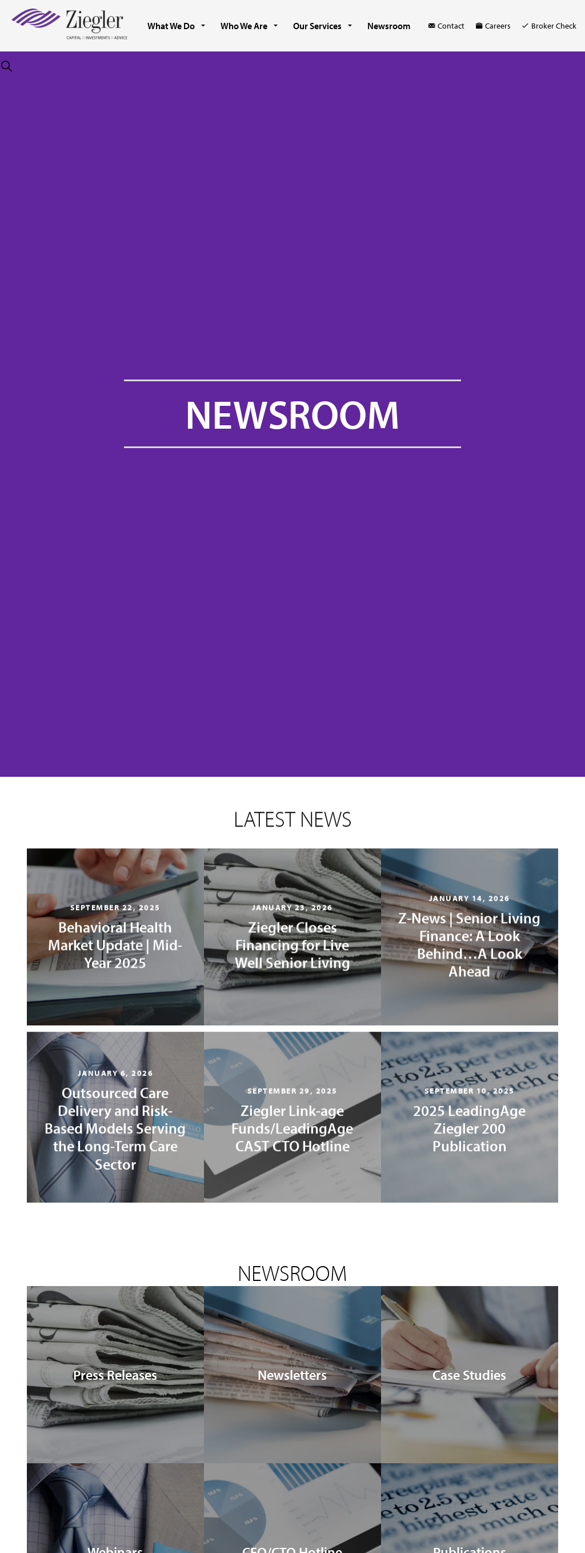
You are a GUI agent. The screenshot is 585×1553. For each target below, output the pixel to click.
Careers (493, 26)
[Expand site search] (6, 65)
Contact (446, 26)
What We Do (171, 25)
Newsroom (389, 25)
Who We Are (244, 25)
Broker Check (549, 26)
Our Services (317, 25)
